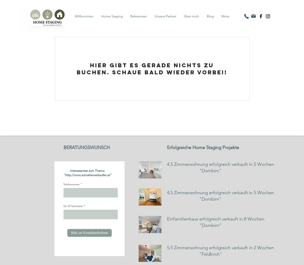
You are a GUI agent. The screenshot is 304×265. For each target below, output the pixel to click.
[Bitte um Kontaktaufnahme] (89, 233)
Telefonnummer (71, 184)
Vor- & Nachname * (74, 206)
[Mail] (253, 16)
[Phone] (246, 16)
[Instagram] (268, 16)
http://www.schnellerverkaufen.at (87, 175)
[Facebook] (261, 16)
